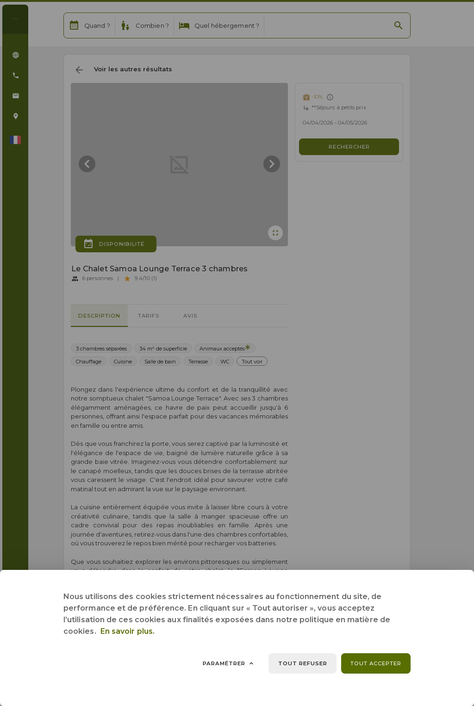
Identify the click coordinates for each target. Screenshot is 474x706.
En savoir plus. (127, 631)
